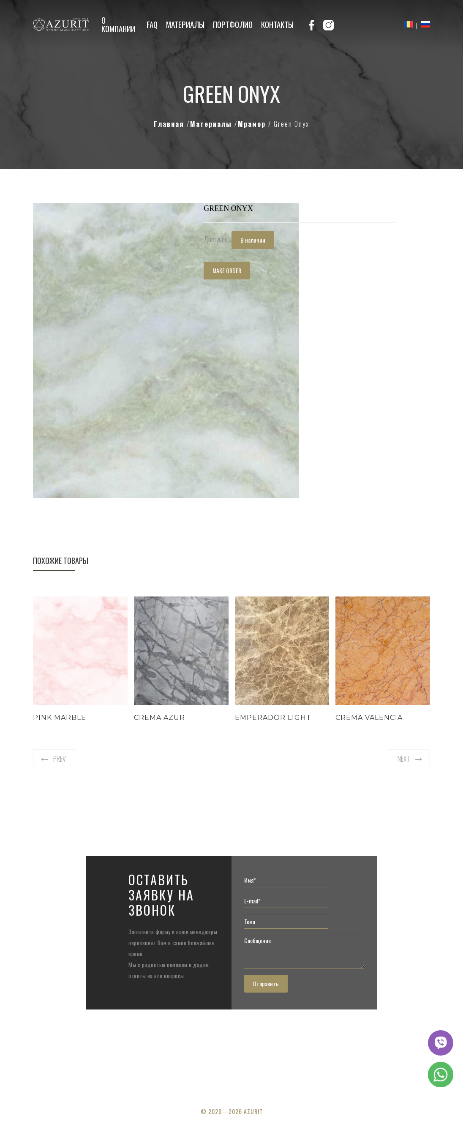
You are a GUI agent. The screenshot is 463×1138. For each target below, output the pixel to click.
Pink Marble (59, 718)
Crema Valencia (369, 718)
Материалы (185, 24)
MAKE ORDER (226, 270)
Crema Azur (159, 718)
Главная (170, 124)
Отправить (266, 983)
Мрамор (253, 124)
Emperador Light (273, 718)
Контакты (277, 24)
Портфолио (233, 24)
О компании (118, 24)
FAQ (152, 24)
